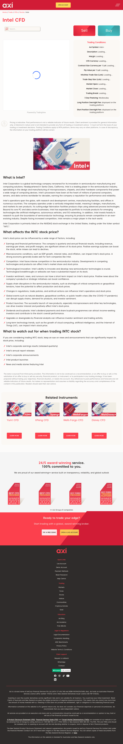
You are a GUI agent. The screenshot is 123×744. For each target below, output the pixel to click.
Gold (61, 610)
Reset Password (61, 575)
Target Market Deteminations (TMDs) (75, 720)
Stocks (21, 12)
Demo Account (61, 567)
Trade (10, 12)
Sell (84, 30)
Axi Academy (61, 622)
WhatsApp (61, 662)
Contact (62, 666)
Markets (61, 587)
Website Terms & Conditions (61, 649)
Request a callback (62, 658)
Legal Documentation (61, 635)
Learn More (14, 436)
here (75, 733)
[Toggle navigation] (117, 4)
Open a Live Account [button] (69, 532)
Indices (61, 598)
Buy (109, 30)
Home (4, 12)
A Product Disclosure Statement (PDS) (21, 720)
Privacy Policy (61, 646)
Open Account (63, 5)
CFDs (16, 12)
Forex (61, 591)
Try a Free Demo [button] (49, 532)
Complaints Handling (61, 638)
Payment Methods (61, 571)
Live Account (61, 564)
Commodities (61, 602)
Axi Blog (61, 618)
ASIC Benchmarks (61, 642)
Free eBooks (61, 626)
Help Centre (61, 579)
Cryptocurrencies (61, 606)
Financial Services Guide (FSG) (47, 720)
